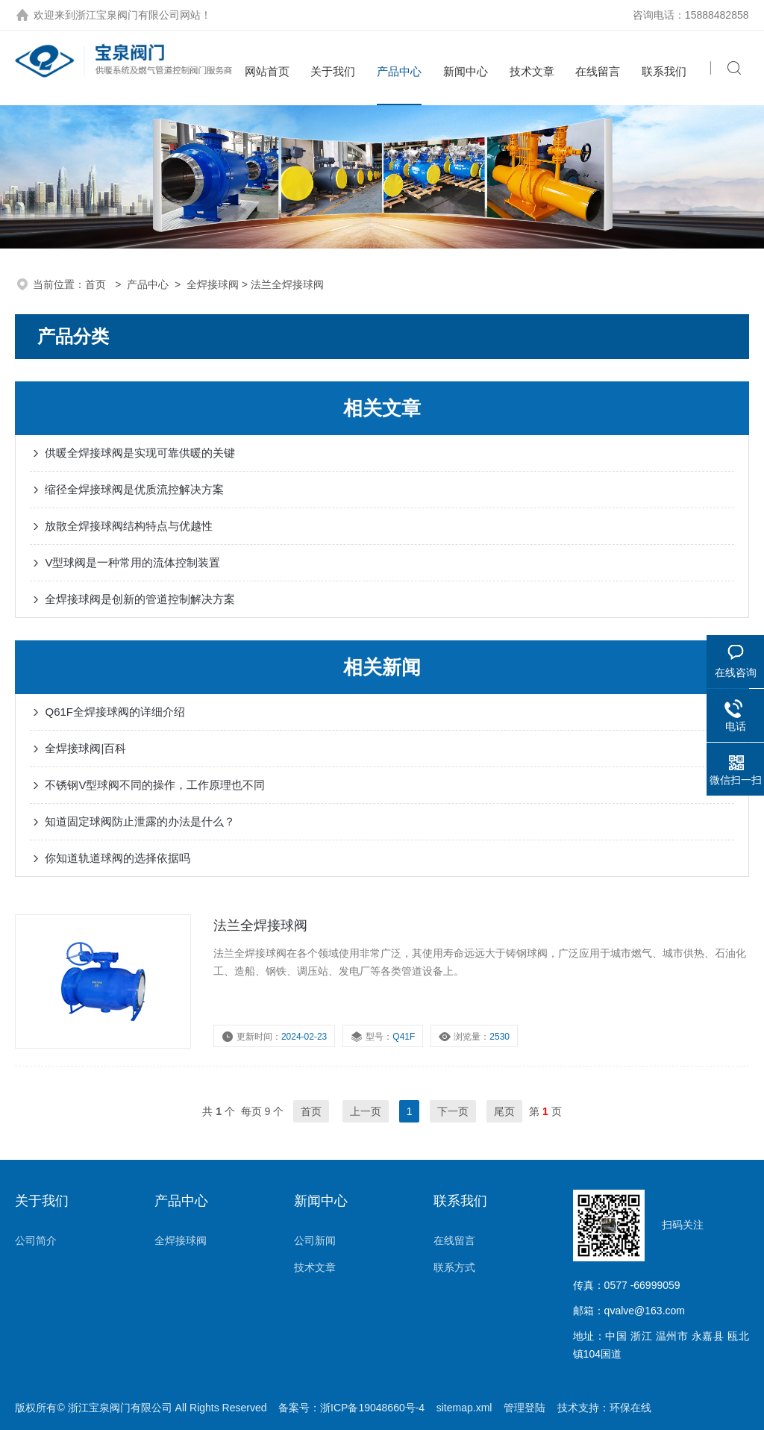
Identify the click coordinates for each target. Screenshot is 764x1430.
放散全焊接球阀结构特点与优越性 (129, 525)
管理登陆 (524, 1408)
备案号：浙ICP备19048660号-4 (351, 1408)
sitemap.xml (464, 1408)
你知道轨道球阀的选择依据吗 (117, 858)
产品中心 (399, 71)
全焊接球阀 (213, 284)
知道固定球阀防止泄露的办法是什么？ (140, 821)
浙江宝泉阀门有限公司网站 (138, 15)
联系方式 (454, 1267)
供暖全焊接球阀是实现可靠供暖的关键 (140, 452)
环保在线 (630, 1408)
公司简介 (36, 1240)
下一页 (453, 1111)
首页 (97, 284)
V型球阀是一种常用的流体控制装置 (132, 562)
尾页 (504, 1111)
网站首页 (267, 71)
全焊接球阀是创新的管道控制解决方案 (140, 599)
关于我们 (332, 71)
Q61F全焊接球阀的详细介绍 (115, 711)
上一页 (365, 1111)
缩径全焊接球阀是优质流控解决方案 (134, 489)
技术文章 (532, 71)
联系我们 (664, 71)
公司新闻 (315, 1240)
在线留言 (597, 71)
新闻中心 (465, 71)
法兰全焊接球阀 (260, 925)
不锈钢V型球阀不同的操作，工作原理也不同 (155, 784)
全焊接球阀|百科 (85, 748)
